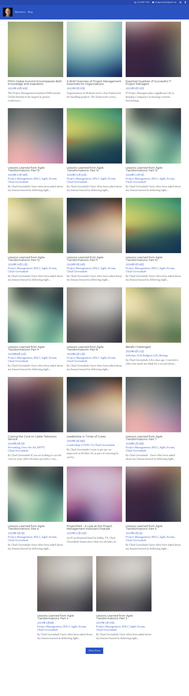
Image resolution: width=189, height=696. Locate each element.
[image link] (8, 12)
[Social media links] (180, 2)
